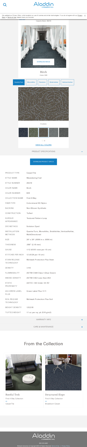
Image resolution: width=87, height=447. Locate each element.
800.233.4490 (43, 443)
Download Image (43, 62)
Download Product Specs (43, 162)
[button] (42, 140)
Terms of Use (12, 17)
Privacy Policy (66, 446)
